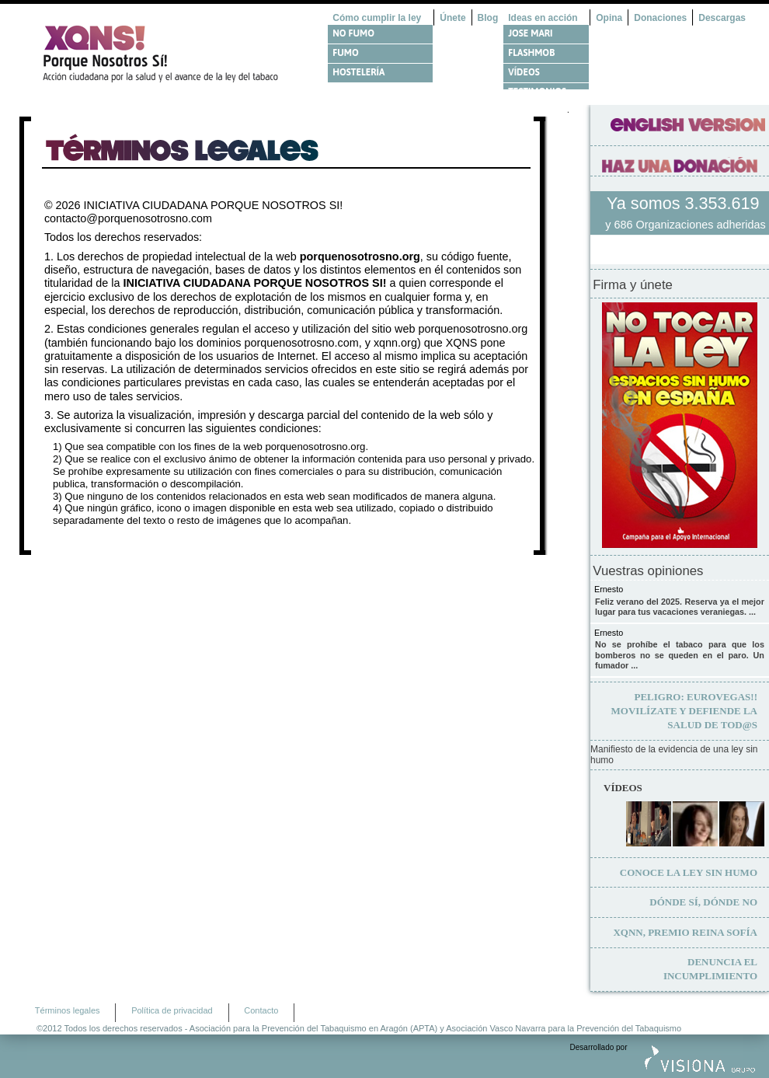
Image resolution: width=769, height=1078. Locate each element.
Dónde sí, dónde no (703, 902)
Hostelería (358, 72)
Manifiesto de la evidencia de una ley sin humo (673, 755)
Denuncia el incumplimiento (710, 969)
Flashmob (531, 52)
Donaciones (660, 17)
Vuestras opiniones (648, 571)
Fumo (345, 52)
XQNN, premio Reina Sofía (685, 932)
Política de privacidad (172, 1010)
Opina (609, 17)
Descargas (722, 17)
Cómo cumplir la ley (376, 17)
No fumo (353, 33)
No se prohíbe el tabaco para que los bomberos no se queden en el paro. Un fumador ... (679, 655)
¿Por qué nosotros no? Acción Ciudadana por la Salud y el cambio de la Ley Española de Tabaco (167, 53)
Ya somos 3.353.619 (685, 203)
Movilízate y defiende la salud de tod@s (684, 711)
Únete (452, 17)
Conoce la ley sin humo (688, 872)
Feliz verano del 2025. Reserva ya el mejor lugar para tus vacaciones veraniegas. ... (679, 607)
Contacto (261, 1010)
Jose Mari (530, 33)
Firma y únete (633, 285)
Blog (488, 17)
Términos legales (67, 1010)
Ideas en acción (542, 17)
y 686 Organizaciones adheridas (685, 224)
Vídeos (523, 72)
